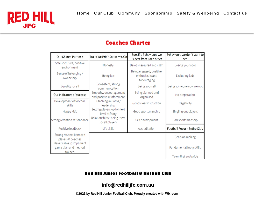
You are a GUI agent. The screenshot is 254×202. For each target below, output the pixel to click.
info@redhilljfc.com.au (128, 185)
